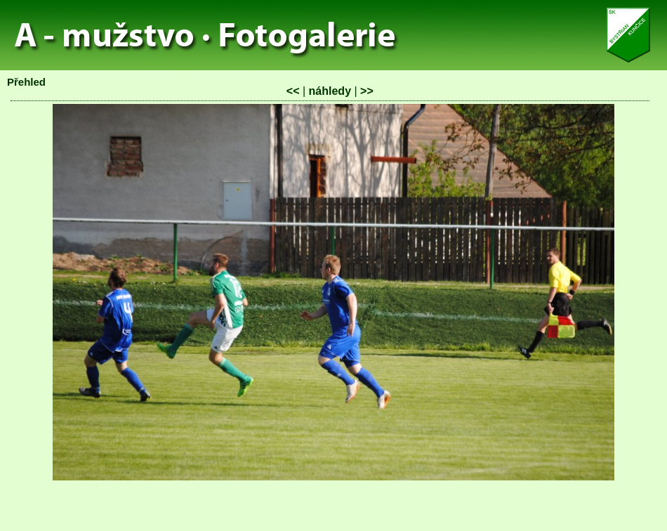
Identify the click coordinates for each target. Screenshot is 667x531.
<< (293, 91)
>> (367, 91)
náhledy (330, 91)
